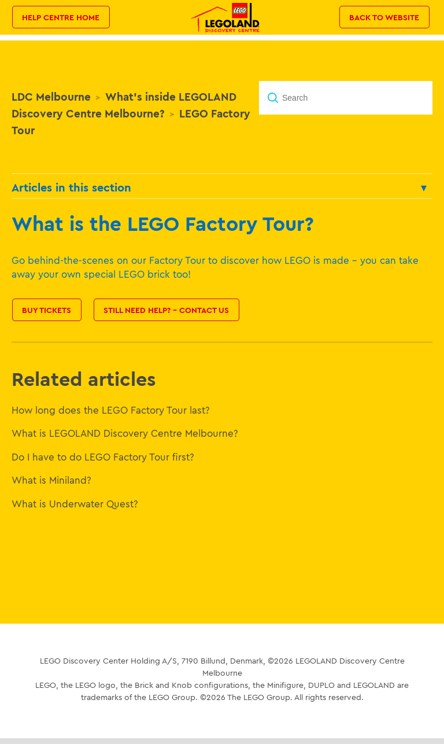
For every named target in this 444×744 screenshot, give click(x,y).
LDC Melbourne (51, 97)
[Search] (345, 98)
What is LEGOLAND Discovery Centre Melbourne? (125, 433)
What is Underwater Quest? (75, 504)
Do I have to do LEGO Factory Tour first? (103, 457)
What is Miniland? (51, 480)
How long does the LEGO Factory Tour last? (111, 410)
